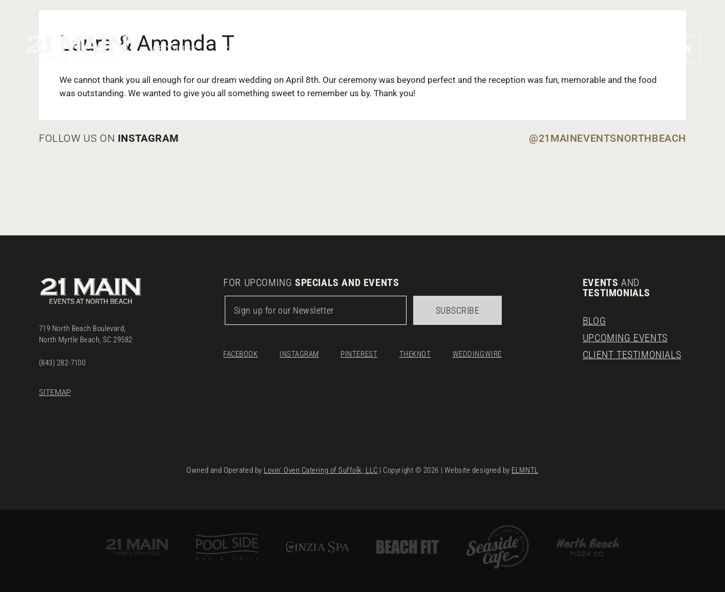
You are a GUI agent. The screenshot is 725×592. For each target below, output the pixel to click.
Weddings (173, 48)
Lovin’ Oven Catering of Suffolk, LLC (320, 470)
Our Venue (366, 48)
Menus (432, 48)
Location (561, 48)
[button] (615, 49)
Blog (594, 321)
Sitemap (55, 392)
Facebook (240, 354)
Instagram (299, 354)
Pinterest (358, 354)
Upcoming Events (625, 338)
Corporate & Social (269, 48)
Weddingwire (477, 354)
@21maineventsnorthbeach (607, 138)
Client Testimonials (632, 354)
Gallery (493, 48)
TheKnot (415, 354)
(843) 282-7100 (62, 362)
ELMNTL (524, 470)
